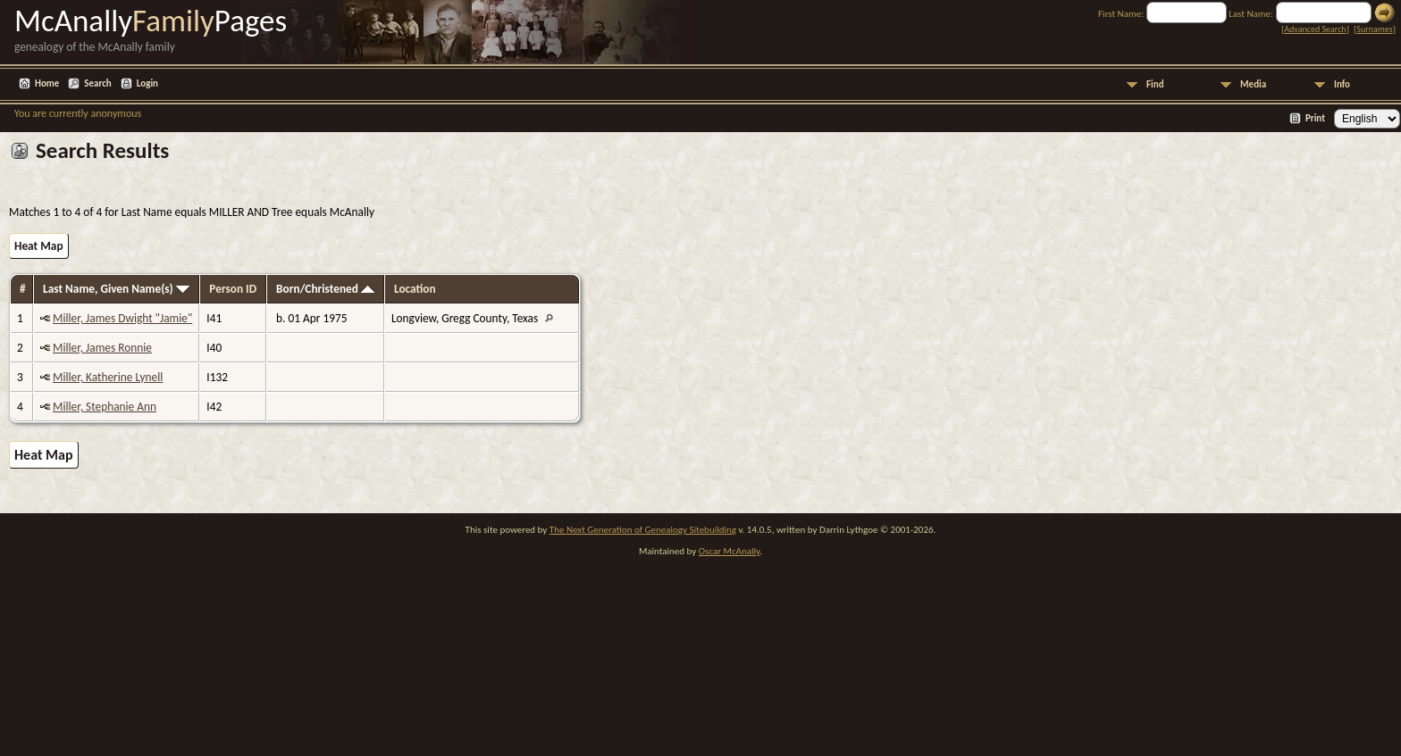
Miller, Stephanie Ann (104, 406)
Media (1253, 84)
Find (1155, 84)
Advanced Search (1315, 29)
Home (47, 83)
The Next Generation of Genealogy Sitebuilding (642, 530)
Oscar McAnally (729, 551)
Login (147, 83)
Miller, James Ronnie (102, 347)
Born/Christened (325, 288)
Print (1315, 118)
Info (1342, 84)
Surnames (1374, 29)
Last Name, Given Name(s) (116, 288)
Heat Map (38, 245)
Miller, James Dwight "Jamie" (122, 318)
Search (97, 83)
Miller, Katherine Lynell (108, 377)
